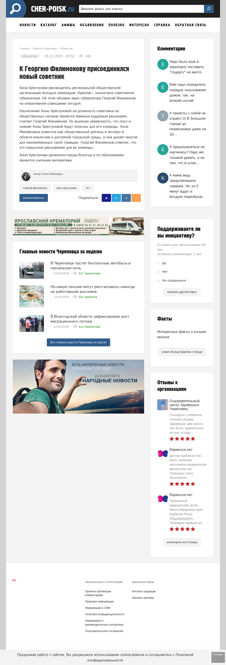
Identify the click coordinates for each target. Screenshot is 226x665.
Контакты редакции (144, 591)
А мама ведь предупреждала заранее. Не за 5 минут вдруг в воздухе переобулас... (188, 186)
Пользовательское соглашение (104, 631)
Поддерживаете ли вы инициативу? (178, 232)
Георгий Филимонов (35, 187)
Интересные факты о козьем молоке (181, 334)
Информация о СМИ (97, 607)
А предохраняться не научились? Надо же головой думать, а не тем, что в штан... (187, 155)
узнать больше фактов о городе (182, 351)
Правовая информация (99, 601)
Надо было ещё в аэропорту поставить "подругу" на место (187, 66)
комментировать (33, 197)
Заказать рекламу (143, 597)
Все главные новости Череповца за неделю (78, 342)
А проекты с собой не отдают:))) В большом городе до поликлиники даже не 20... (188, 124)
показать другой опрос (182, 291)
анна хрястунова (66, 187)
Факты (164, 319)
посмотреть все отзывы (182, 542)
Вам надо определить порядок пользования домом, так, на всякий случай (188, 92)
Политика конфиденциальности (104, 614)
